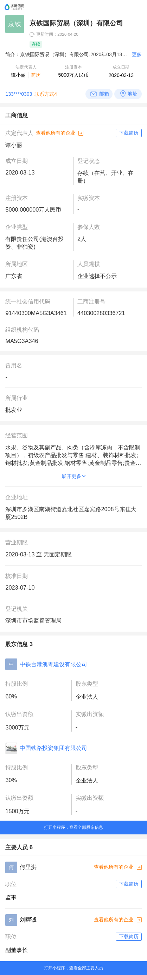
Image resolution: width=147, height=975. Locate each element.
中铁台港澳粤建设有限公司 (53, 664)
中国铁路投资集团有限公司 (53, 748)
